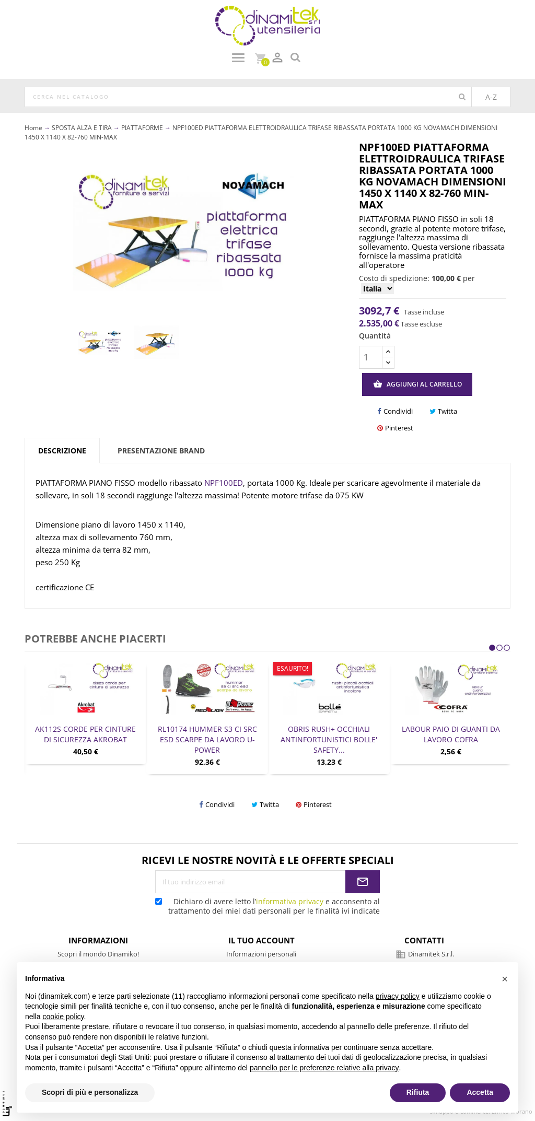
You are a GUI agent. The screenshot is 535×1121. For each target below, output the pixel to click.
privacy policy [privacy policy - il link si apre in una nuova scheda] (398, 996)
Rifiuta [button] (417, 1092)
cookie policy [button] (63, 1016)
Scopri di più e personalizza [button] (90, 1092)
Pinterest (395, 428)
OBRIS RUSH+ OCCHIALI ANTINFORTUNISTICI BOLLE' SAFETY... (329, 739)
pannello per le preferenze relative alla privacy (324, 1068)
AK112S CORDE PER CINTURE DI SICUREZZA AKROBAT (85, 734)
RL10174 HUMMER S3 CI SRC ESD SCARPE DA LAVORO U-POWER (207, 739)
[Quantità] (370, 357)
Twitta (443, 411)
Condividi (395, 411)
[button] (504, 979)
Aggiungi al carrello (417, 384)
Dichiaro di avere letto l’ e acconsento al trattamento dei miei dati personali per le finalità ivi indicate (267, 905)
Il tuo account (261, 940)
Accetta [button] (480, 1092)
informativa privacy (289, 901)
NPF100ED (223, 482)
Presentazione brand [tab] (161, 451)
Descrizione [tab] (62, 451)
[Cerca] (248, 97)
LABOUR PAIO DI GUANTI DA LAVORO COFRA (451, 734)
